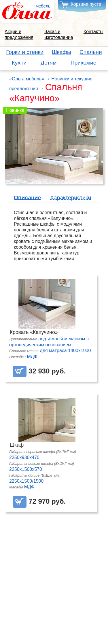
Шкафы (61, 52)
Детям (48, 63)
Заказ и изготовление (58, 34)
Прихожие (83, 63)
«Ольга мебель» (26, 78)
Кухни (19, 63)
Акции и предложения (19, 34)
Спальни (90, 52)
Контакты (93, 31)
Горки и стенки (24, 52)
